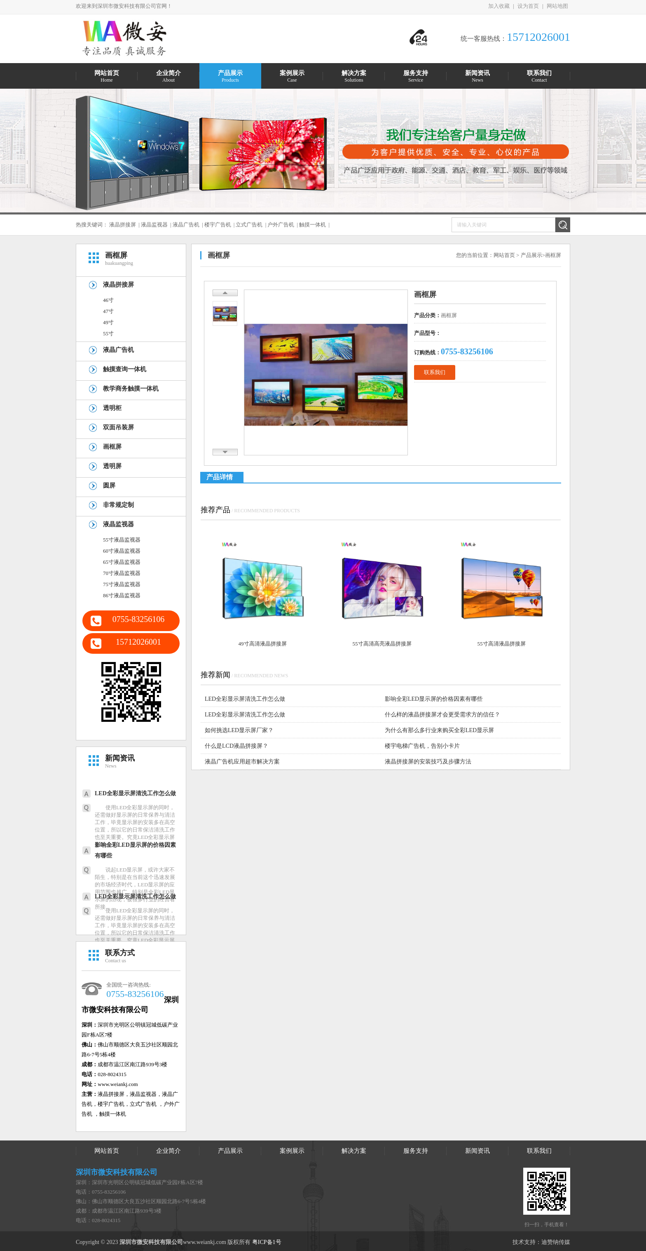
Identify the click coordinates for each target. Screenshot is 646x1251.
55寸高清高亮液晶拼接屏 (382, 644)
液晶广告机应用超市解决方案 (242, 762)
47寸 (108, 311)
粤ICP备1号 (266, 1242)
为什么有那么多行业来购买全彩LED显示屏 (439, 730)
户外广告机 (280, 224)
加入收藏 (499, 6)
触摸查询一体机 (124, 369)
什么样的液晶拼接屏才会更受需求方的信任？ (442, 714)
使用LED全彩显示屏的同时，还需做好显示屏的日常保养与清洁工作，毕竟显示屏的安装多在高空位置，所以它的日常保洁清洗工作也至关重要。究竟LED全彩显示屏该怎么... (135, 826)
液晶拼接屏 (122, 224)
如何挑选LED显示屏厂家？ (239, 730)
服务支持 (415, 1150)
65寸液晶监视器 (121, 562)
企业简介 (168, 1150)
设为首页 (528, 6)
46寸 (108, 300)
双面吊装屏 (118, 427)
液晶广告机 (186, 224)
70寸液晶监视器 (121, 573)
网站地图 (557, 6)
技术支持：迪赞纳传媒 (541, 1242)
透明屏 (112, 466)
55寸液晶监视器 (121, 540)
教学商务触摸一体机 (131, 388)
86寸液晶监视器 (121, 595)
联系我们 (434, 372)
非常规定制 (118, 505)
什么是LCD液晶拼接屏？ (236, 746)
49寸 (108, 322)
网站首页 (504, 255)
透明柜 (112, 408)
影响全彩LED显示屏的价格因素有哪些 (135, 850)
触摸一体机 (312, 224)
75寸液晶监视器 (121, 584)
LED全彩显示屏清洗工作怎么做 (135, 793)
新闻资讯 (477, 1150)
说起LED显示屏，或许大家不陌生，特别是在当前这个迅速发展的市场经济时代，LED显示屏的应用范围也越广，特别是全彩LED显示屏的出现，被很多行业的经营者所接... (135, 888)
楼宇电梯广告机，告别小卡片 (422, 746)
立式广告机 (249, 224)
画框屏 (112, 446)
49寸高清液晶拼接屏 (263, 644)
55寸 (108, 333)
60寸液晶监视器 (121, 551)
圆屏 (109, 485)
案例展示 (292, 1150)
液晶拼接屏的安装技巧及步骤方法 (428, 762)
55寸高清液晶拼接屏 (501, 644)
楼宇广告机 (217, 224)
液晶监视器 (154, 224)
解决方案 (354, 1150)
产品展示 (531, 255)
